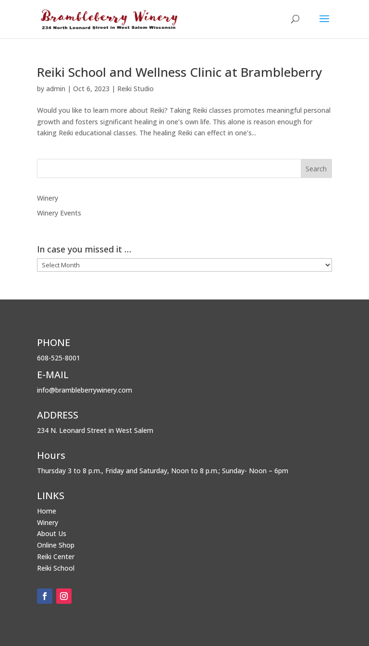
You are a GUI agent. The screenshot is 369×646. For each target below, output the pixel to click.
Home (46, 510)
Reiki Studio (135, 88)
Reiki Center (55, 556)
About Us (51, 533)
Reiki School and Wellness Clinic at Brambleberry (179, 72)
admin (55, 88)
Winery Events (59, 212)
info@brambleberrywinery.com (84, 390)
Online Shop (55, 545)
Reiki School (55, 568)
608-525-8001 (58, 357)
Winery (47, 198)
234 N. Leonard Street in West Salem (95, 430)
